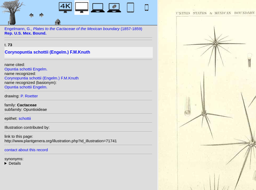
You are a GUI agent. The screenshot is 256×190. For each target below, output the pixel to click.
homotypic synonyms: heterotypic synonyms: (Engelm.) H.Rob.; (78, 163)
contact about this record (26, 150)
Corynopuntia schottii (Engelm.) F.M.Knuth (41, 78)
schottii (24, 118)
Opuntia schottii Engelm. (26, 69)
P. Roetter (29, 96)
